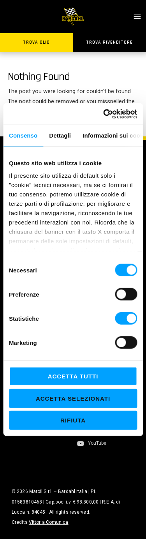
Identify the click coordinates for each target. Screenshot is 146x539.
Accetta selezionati (73, 398)
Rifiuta (73, 420)
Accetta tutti (73, 376)
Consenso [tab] (23, 135)
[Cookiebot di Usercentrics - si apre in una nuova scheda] (104, 114)
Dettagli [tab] (60, 135)
